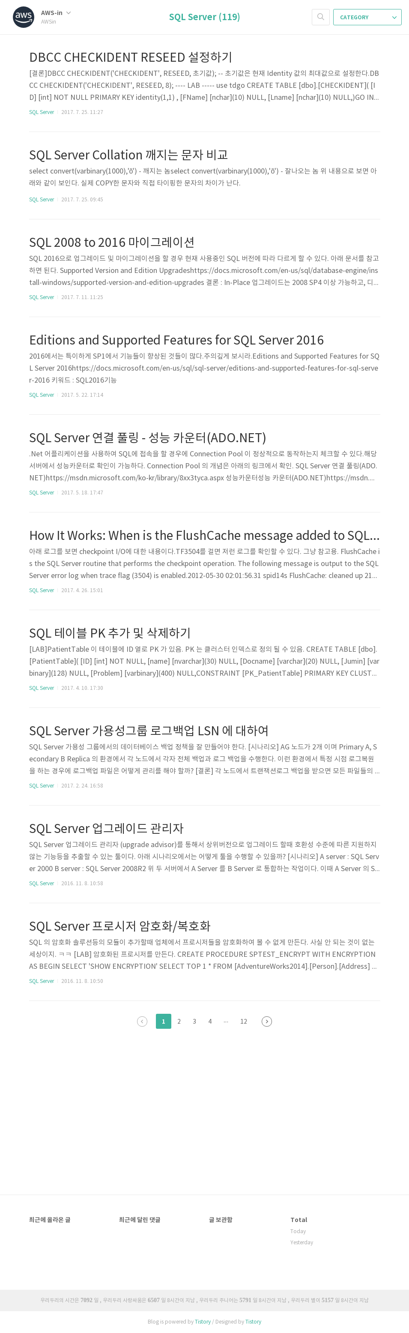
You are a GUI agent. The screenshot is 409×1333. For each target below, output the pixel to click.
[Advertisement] (204, 1092)
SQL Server (41, 112)
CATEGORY (368, 18)
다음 (267, 1021)
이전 (142, 1021)
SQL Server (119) (204, 17)
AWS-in (56, 13)
